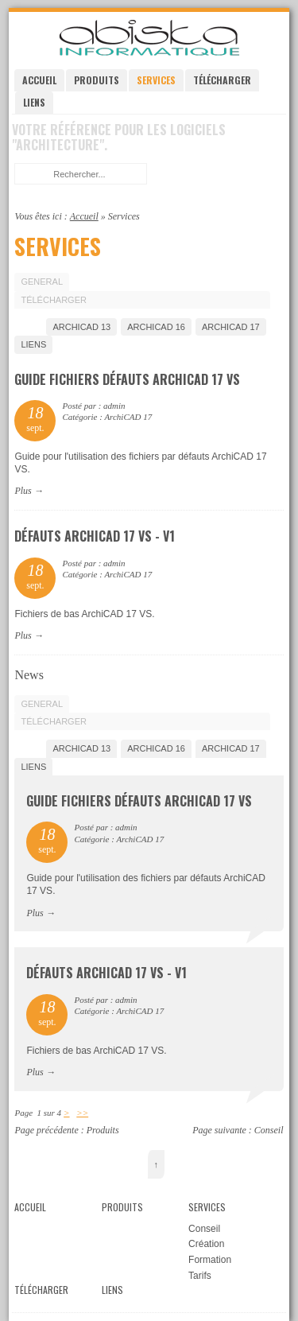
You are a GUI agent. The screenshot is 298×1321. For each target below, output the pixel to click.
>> (82, 1112)
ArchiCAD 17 (231, 327)
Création (206, 1243)
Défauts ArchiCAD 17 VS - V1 (94, 536)
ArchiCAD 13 (81, 327)
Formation (209, 1259)
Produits (96, 80)
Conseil (269, 1130)
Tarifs (199, 1275)
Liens (34, 102)
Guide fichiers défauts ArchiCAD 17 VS (127, 379)
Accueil (39, 80)
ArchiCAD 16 (156, 327)
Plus (22, 490)
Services (156, 80)
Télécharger (222, 80)
